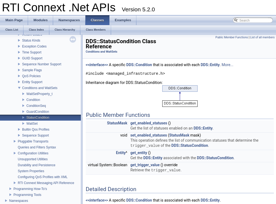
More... (227, 65)
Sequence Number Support (41, 64)
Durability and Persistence (36, 165)
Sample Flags (32, 70)
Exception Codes (34, 46)
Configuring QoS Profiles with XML (43, 177)
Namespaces (18, 201)
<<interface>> (97, 65)
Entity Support (32, 82)
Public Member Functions (231, 37)
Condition (33, 100)
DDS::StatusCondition (189, 146)
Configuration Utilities (33, 153)
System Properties (31, 171)
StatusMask (117, 123)
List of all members (262, 37)
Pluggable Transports (33, 141)
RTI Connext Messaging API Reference (46, 183)
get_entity (138, 153)
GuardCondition (37, 112)
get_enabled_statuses (148, 123)
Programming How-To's (30, 189)
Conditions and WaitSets (39, 88)
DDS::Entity (210, 65)
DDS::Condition (139, 65)
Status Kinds (31, 40)
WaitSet (32, 123)
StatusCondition (37, 118)
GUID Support (32, 58)
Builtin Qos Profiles (35, 129)
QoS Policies (31, 76)
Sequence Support (35, 135)
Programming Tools (27, 195)
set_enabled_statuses (148, 135)
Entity (121, 153)
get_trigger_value (145, 165)
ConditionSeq (36, 106)
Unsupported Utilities (33, 159)
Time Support (32, 52)
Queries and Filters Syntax (37, 147)
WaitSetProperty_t (39, 94)
